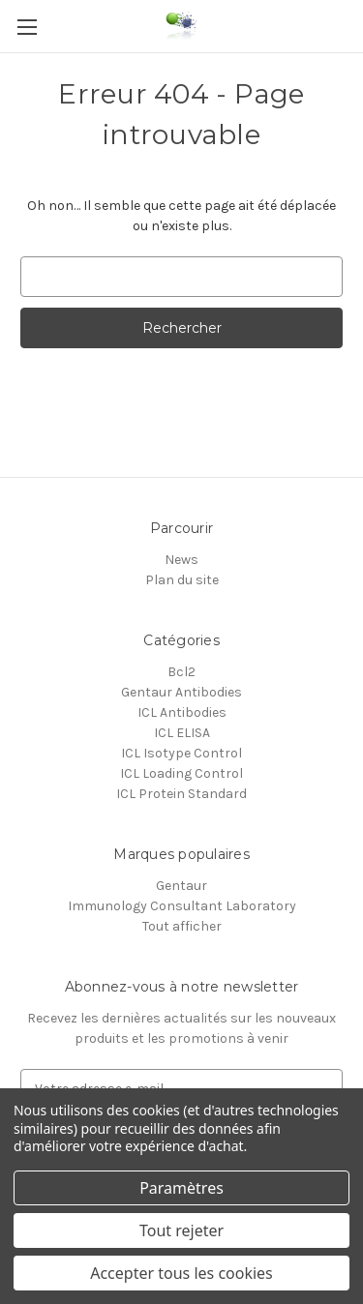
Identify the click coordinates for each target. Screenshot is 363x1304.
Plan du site (182, 580)
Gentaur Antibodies (181, 692)
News (181, 559)
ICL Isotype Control (181, 753)
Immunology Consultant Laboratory (182, 906)
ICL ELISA (182, 733)
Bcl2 (181, 672)
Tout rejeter (181, 1230)
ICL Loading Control (181, 773)
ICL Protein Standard (181, 793)
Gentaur (181, 885)
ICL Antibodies (182, 712)
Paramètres (181, 1188)
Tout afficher (182, 926)
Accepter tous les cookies (181, 1273)
